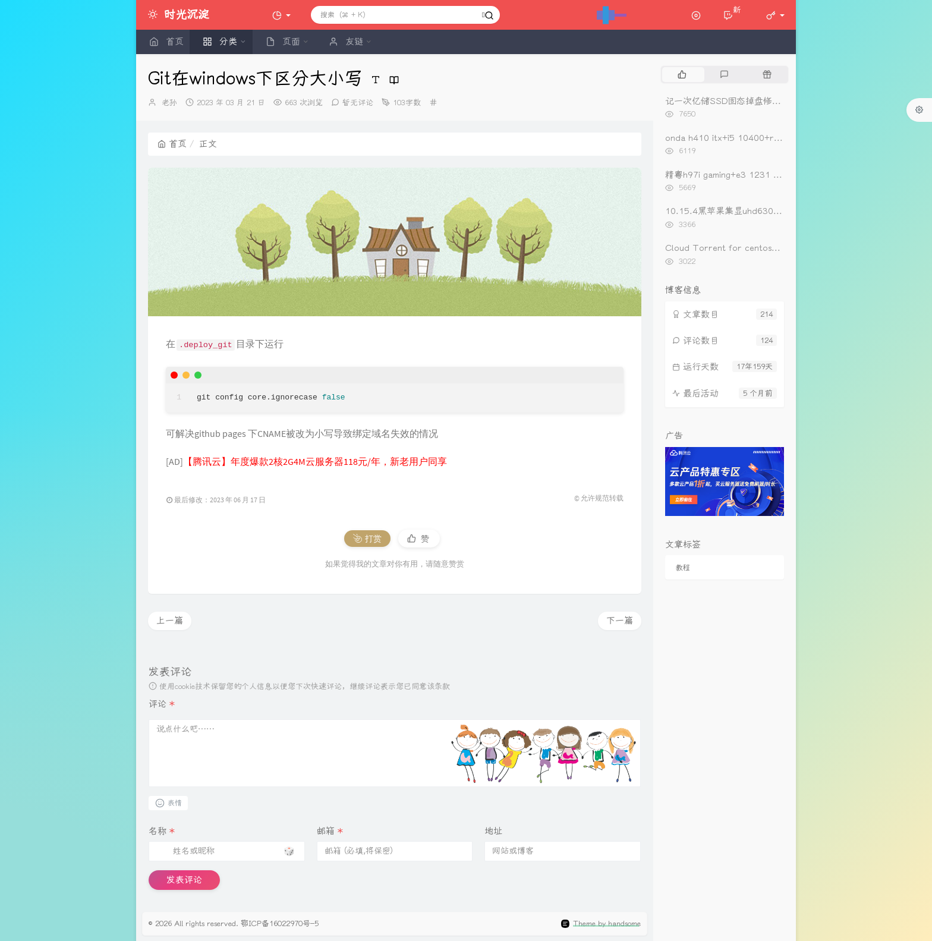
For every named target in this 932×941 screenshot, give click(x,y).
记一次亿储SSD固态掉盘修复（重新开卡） (750, 101)
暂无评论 (357, 102)
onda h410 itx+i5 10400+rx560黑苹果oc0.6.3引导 (768, 138)
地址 (493, 831)
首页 (172, 144)
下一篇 (619, 620)
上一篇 (169, 620)
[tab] (682, 74)
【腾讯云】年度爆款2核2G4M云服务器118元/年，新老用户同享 (315, 461)
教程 (683, 568)
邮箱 (330, 831)
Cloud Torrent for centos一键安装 (736, 248)
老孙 (169, 102)
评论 (162, 703)
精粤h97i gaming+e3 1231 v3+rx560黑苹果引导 (761, 174)
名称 (162, 831)
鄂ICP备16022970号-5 (280, 923)
